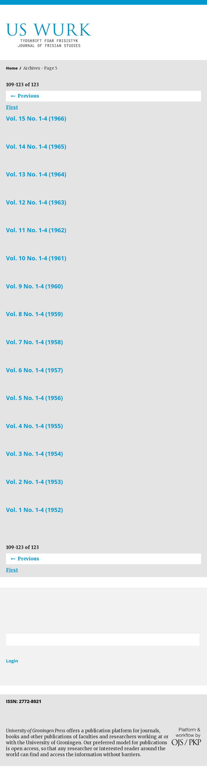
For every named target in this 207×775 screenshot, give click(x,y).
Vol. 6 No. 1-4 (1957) (34, 370)
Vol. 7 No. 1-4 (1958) (34, 342)
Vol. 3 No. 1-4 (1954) (34, 453)
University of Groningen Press (153, 36)
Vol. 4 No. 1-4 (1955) (34, 426)
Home (12, 68)
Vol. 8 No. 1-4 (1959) (34, 314)
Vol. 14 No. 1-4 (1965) (36, 146)
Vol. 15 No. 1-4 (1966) (36, 118)
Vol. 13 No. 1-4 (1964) (36, 174)
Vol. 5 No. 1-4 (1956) (34, 398)
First (12, 107)
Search (192, 640)
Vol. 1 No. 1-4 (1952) (34, 509)
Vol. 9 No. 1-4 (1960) (34, 286)
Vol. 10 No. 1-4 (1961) (36, 258)
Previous (28, 96)
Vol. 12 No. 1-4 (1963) (36, 202)
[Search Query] (95, 640)
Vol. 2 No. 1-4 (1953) (34, 481)
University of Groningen (103, 610)
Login (12, 661)
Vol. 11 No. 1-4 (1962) (36, 230)
